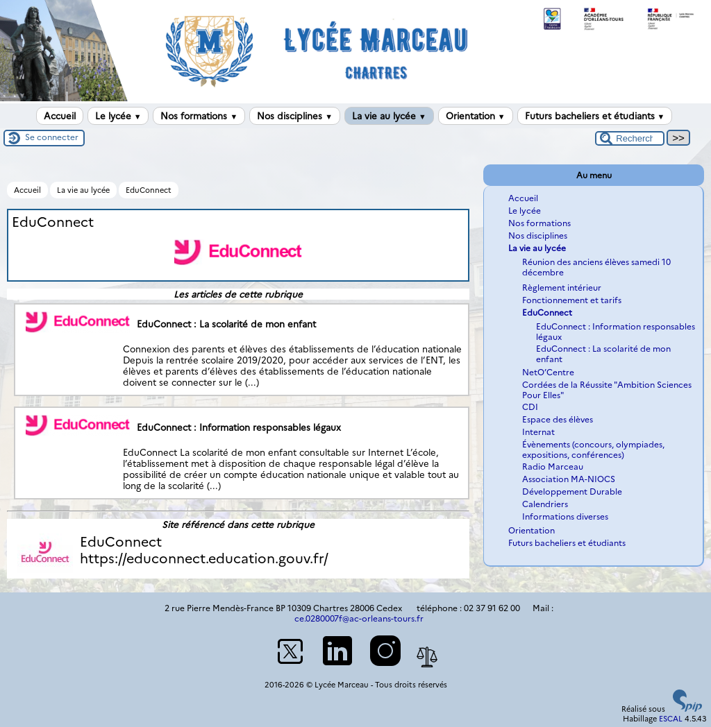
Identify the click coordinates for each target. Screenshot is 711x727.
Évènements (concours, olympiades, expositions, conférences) (593, 449)
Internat (538, 432)
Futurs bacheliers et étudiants (595, 115)
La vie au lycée (389, 115)
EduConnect (149, 190)
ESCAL (671, 719)
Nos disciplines (295, 115)
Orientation (475, 115)
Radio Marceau (552, 466)
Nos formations (198, 115)
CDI (530, 407)
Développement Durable (572, 491)
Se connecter (51, 137)
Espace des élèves (557, 419)
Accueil (60, 115)
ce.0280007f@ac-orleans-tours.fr (359, 618)
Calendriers (545, 504)
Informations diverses (565, 516)
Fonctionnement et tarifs (571, 300)
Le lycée (118, 115)
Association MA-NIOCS (568, 479)
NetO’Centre (548, 372)
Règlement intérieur (561, 287)
